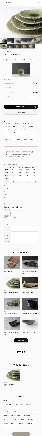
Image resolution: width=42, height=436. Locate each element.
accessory (7, 126)
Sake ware (6, 419)
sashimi (7, 136)
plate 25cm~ (17, 123)
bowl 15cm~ (7, 411)
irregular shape (31, 132)
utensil (6, 427)
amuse (14, 419)
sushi (18, 136)
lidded (22, 419)
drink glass (27, 415)
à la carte (23, 126)
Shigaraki (6, 51)
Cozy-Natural (8, 139)
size (5, 59)
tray (26, 411)
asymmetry (7, 129)
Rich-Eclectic (18, 139)
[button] (21, 112)
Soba (13, 136)
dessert (26, 129)
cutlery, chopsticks (9, 423)
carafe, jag (34, 411)
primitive (15, 126)
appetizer (31, 126)
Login (37, 2)
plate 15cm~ (8, 123)
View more (20, 340)
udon (24, 136)
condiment (30, 419)
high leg (23, 132)
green (31, 139)
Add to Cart (26, 107)
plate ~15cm (19, 404)
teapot (6, 415)
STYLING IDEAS (8, 404)
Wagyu (30, 136)
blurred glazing (17, 129)
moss (25, 139)
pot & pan (29, 423)
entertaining (8, 132)
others (13, 427)
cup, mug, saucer (15, 415)
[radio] (9, 60)
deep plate (17, 408)
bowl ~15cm (27, 408)
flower (16, 132)
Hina (10, 51)
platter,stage (26, 123)
